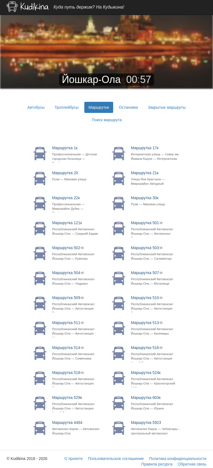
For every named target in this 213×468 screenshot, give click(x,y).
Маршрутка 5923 (156, 428)
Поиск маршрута (107, 120)
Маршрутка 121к (77, 228)
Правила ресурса (157, 464)
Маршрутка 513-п (156, 328)
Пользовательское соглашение (116, 458)
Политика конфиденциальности (177, 458)
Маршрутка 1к (77, 154)
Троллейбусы (67, 107)
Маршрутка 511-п (77, 329)
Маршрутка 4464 (77, 428)
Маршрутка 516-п (156, 354)
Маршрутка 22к (77, 204)
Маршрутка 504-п (77, 278)
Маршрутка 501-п (156, 229)
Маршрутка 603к (156, 403)
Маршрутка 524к (156, 379)
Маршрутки (98, 107)
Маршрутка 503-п (156, 253)
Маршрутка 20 (77, 176)
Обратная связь (192, 464)
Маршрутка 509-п (77, 304)
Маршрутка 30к (156, 201)
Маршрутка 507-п (156, 278)
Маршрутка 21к (156, 178)
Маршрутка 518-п (77, 379)
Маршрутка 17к (156, 154)
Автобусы (36, 107)
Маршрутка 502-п (77, 253)
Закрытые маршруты (167, 107)
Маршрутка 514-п (77, 353)
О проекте (73, 458)
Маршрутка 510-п (156, 304)
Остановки (128, 107)
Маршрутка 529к (77, 404)
